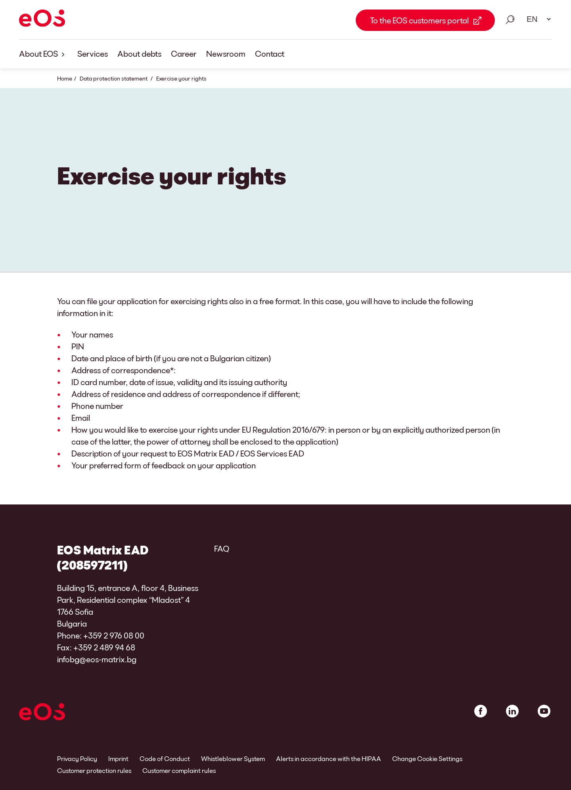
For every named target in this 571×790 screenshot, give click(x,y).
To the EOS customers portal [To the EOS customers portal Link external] (419, 20)
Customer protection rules (94, 770)
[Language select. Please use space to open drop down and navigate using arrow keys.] (536, 19)
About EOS (43, 54)
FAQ (221, 548)
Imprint (118, 758)
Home (64, 78)
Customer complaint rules (179, 770)
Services (92, 53)
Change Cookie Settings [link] (427, 758)
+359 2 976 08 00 (113, 635)
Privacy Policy (77, 758)
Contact (269, 53)
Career (184, 53)
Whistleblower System (233, 758)
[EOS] (42, 19)
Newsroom (225, 53)
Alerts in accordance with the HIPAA (328, 758)
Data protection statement (114, 78)
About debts (139, 53)
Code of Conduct (165, 758)
